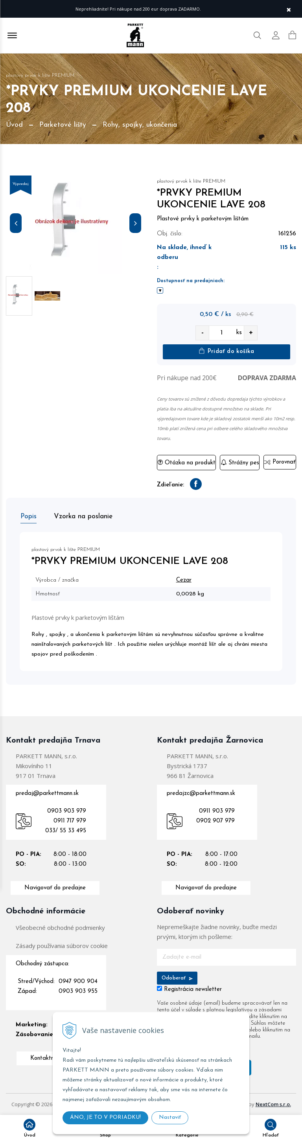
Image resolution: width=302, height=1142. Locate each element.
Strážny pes (240, 462)
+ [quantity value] (251, 332)
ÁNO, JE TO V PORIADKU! (105, 1117)
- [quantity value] (202, 332)
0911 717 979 (69, 820)
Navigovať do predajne (55, 887)
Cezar (186, 579)
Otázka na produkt (186, 462)
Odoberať (177, 977)
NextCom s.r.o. (273, 1103)
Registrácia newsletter (193, 989)
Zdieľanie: (170, 485)
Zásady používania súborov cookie (62, 945)
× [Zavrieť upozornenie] (288, 9)
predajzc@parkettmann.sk (201, 793)
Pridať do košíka (226, 351)
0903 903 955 (78, 991)
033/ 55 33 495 (65, 830)
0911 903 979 (217, 810)
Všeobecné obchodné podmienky (60, 927)
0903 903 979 (66, 810)
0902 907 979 (215, 820)
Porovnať (279, 462)
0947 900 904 (78, 981)
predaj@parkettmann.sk (47, 793)
